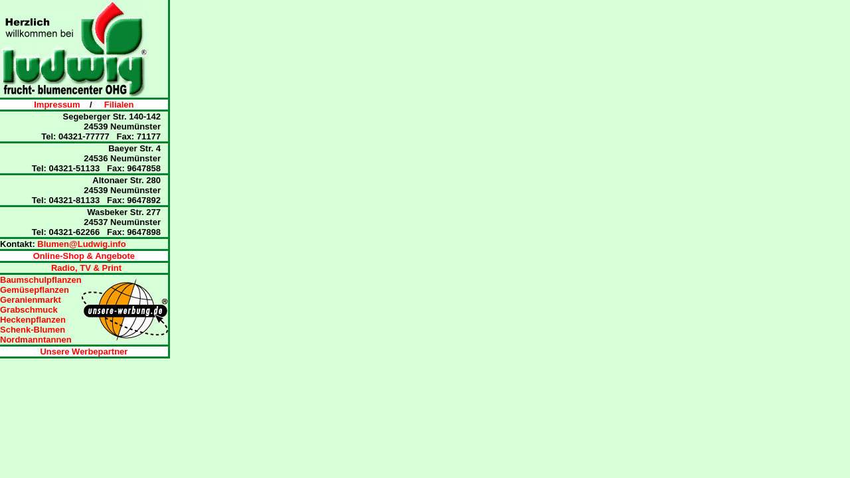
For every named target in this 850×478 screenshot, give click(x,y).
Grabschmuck (29, 310)
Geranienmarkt (30, 300)
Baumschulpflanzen (41, 280)
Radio (63, 268)
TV (85, 268)
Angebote (115, 256)
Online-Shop (63, 256)
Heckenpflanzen (33, 320)
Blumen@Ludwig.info (81, 244)
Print (112, 268)
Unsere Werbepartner (84, 352)
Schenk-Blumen (32, 330)
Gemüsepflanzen (34, 290)
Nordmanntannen (36, 340)
